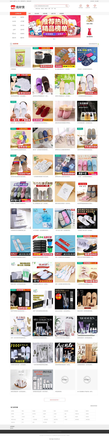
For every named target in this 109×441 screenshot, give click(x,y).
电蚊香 (46, 8)
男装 (22, 17)
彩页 (55, 411)
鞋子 (55, 422)
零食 (23, 411)
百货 (22, 25)
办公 (14, 33)
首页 (30, 13)
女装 (14, 17)
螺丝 (23, 419)
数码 (22, 33)
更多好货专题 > (94, 405)
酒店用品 (88, 419)
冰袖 (55, 8)
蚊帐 (49, 8)
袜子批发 (45, 422)
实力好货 (37, 13)
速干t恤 (34, 413)
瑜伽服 (34, 411)
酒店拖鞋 (77, 419)
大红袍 (23, 416)
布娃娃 (76, 411)
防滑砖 (44, 411)
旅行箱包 (66, 411)
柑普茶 (11, 428)
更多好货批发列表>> (54, 399)
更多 (22, 37)
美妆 (14, 25)
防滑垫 (12, 413)
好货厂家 (53, 13)
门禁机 (12, 416)
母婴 (22, 21)
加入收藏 (96, 1)
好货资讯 (62, 13)
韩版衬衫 (77, 413)
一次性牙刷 (45, 419)
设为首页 (92, 1)
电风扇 (42, 8)
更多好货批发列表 (93, 43)
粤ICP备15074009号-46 (54, 439)
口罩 (52, 8)
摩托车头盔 (38, 8)
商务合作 (54, 431)
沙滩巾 (55, 413)
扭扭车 (44, 413)
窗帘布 (87, 411)
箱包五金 (13, 422)
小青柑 (66, 419)
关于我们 (50, 431)
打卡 (23, 422)
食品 (22, 29)
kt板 (65, 413)
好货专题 (45, 13)
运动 (14, 37)
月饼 (33, 416)
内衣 (14, 21)
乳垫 (23, 413)
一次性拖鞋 (35, 419)
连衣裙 (12, 411)
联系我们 (59, 431)
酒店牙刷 (56, 419)
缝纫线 (87, 413)
